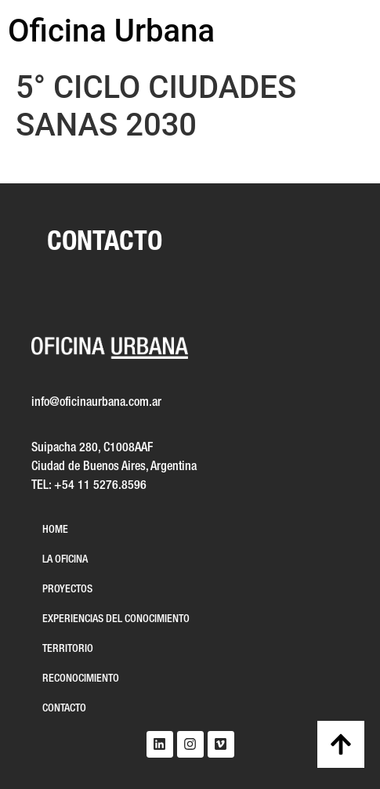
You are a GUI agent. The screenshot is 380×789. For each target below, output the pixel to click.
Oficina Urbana (111, 31)
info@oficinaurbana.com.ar (96, 402)
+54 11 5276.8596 (100, 485)
